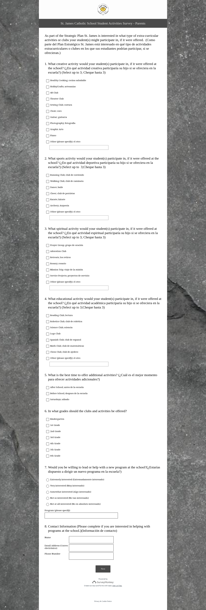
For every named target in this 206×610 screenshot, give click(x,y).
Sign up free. (117, 586)
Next (103, 569)
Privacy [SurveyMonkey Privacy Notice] (97, 601)
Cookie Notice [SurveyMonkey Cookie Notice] (107, 601)
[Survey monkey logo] (103, 582)
